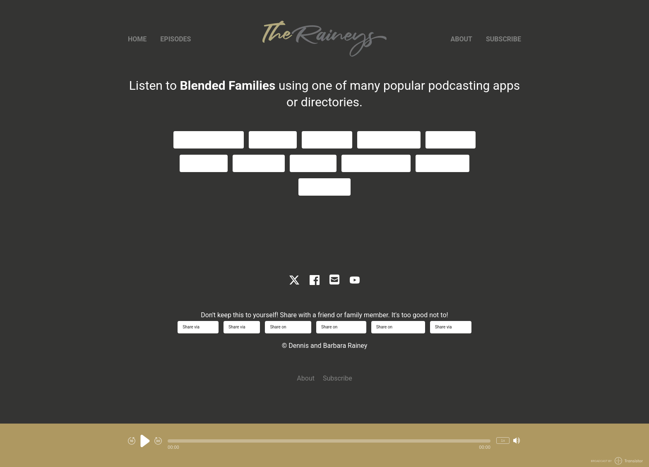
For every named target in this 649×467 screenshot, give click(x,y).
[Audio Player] (324, 445)
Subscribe (503, 39)
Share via (198, 327)
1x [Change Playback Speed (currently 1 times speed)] (503, 440)
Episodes (175, 39)
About (461, 39)
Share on (288, 327)
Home (137, 39)
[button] (329, 441)
